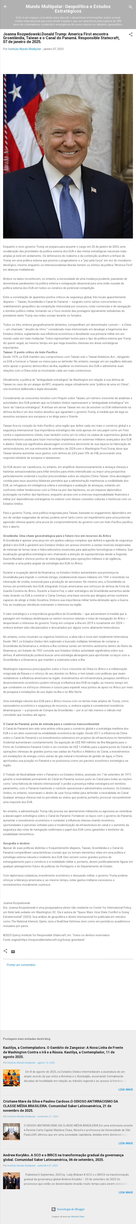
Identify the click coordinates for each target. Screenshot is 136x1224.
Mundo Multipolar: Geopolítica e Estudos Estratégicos (68, 9)
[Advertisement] (68, 997)
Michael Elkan (77, 1216)
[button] (130, 35)
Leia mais (126, 1089)
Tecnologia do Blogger (68, 1209)
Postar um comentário (21, 965)
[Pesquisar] (130, 8)
